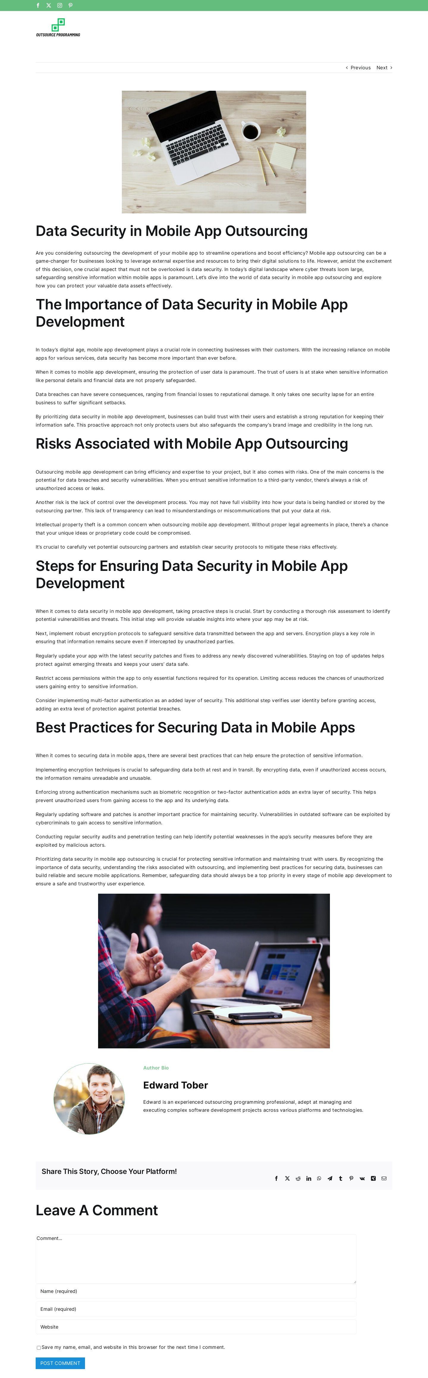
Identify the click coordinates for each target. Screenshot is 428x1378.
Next (382, 68)
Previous (361, 68)
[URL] (196, 1326)
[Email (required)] (196, 1309)
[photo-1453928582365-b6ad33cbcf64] (214, 152)
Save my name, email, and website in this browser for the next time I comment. (133, 1347)
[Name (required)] (196, 1291)
